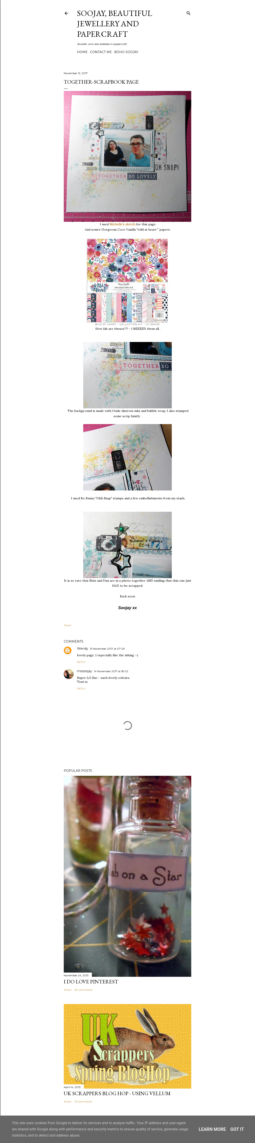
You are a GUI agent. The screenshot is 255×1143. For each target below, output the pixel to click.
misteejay (84, 671)
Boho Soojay (126, 52)
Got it (237, 1129)
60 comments (83, 989)
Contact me (101, 52)
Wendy (82, 649)
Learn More (212, 1129)
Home (82, 52)
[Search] (188, 12)
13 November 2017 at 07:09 (107, 648)
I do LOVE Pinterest (91, 981)
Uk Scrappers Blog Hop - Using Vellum (117, 1093)
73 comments (83, 1101)
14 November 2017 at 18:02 (111, 671)
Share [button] (67, 625)
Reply (81, 662)
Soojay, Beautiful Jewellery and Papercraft (114, 23)
